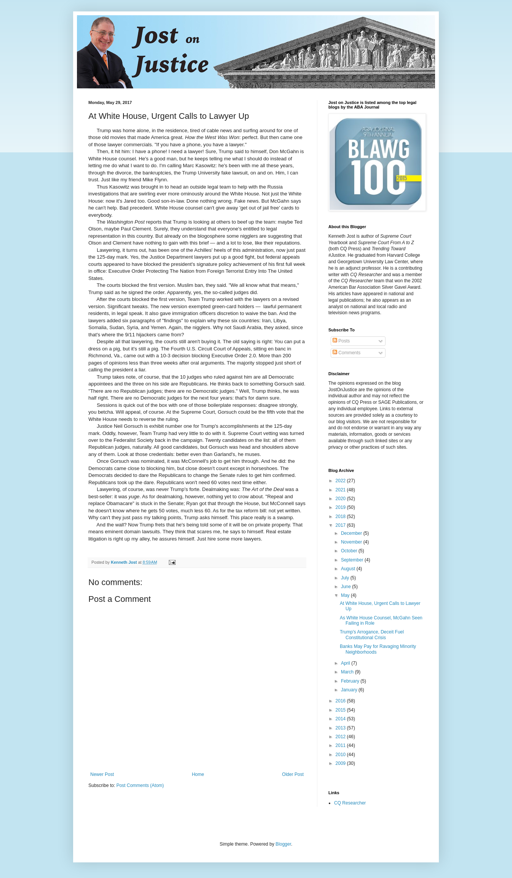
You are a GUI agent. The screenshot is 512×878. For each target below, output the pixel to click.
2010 (341, 754)
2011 (341, 745)
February (350, 681)
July (345, 578)
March (348, 672)
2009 (341, 763)
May (346, 595)
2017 (341, 525)
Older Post (293, 774)
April (346, 663)
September (353, 560)
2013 (341, 728)
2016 (341, 701)
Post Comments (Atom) (140, 785)
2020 (341, 498)
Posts (341, 341)
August (349, 568)
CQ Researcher (350, 803)
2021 (341, 490)
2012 (341, 736)
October (349, 550)
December (352, 533)
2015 (341, 710)
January (349, 689)
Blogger (283, 844)
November (352, 542)
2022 (341, 480)
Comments (346, 352)
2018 (341, 516)
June (346, 586)
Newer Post (102, 774)
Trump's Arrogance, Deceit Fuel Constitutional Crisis (372, 634)
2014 (341, 718)
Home (198, 774)
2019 (341, 507)
